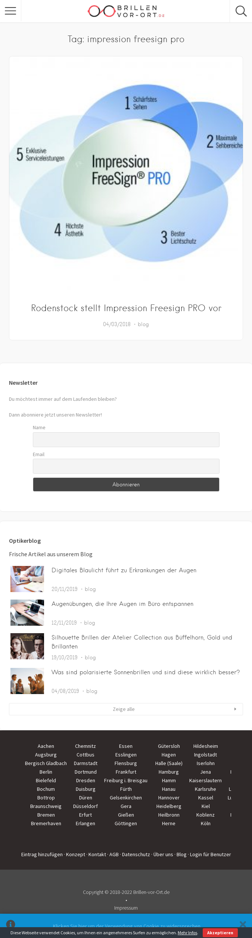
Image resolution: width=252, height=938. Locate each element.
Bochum (46, 789)
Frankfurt (126, 771)
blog (143, 324)
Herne (168, 823)
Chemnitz (85, 746)
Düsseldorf (85, 806)
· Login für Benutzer (209, 854)
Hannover (169, 797)
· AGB (113, 854)
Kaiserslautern (205, 780)
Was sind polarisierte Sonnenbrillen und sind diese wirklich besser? (146, 672)
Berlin (46, 771)
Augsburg (46, 754)
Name (39, 427)
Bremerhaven (46, 823)
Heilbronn (169, 814)
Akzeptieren (220, 932)
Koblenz (205, 814)
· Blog (180, 854)
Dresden (85, 780)
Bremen (46, 814)
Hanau (168, 789)
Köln (206, 823)
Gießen (126, 814)
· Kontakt (96, 854)
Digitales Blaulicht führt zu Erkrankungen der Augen (124, 570)
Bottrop (46, 797)
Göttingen (126, 823)
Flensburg (126, 763)
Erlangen (85, 823)
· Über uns (162, 854)
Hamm (169, 780)
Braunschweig (46, 806)
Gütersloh (169, 746)
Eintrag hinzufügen (42, 854)
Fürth (126, 789)
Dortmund (86, 771)
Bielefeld (46, 780)
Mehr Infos (187, 932)
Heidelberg (168, 806)
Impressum (126, 907)
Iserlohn (206, 763)
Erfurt (85, 814)
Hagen (169, 754)
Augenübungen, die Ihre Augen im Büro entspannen (122, 603)
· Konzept (74, 854)
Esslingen (126, 754)
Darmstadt (85, 763)
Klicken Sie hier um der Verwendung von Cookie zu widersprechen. (127, 926)
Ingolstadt (205, 754)
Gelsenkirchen (126, 797)
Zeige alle (124, 709)
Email (38, 454)
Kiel (206, 806)
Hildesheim (205, 746)
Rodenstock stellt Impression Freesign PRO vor (126, 308)
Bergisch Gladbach (46, 763)
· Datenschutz (135, 854)
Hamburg (169, 771)
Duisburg (86, 789)
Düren (85, 797)
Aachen (46, 746)
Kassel (205, 797)
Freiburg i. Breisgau (125, 780)
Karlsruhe (205, 789)
